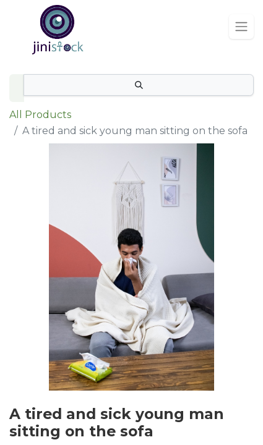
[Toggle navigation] (241, 26)
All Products (40, 115)
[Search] (139, 85)
